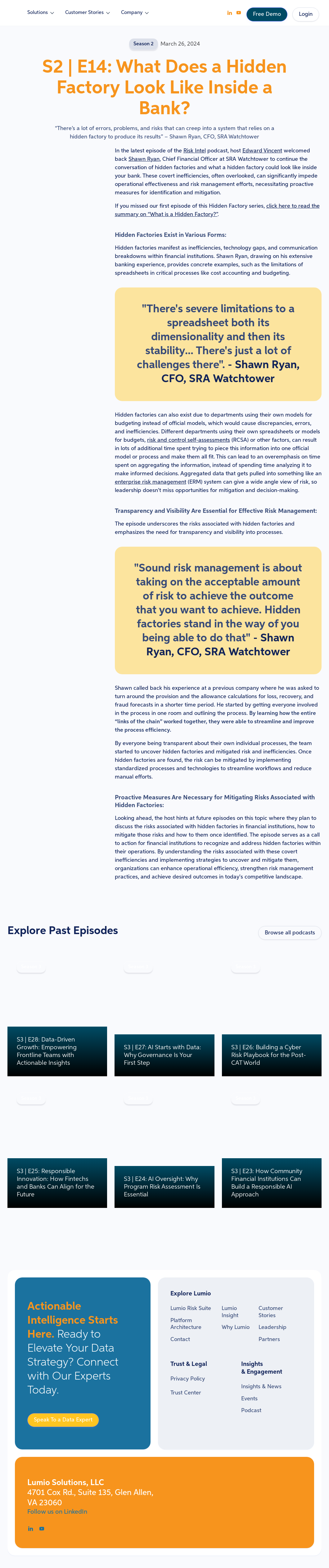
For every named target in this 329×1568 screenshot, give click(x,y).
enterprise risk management (150, 482)
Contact (180, 1339)
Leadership (272, 1327)
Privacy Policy (187, 1379)
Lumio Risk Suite (190, 1308)
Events (249, 1399)
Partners (269, 1339)
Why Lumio (236, 1327)
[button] (41, 13)
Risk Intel (194, 151)
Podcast (251, 1410)
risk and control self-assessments (188, 440)
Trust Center (185, 1393)
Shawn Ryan (144, 159)
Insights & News (261, 1387)
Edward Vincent (262, 151)
